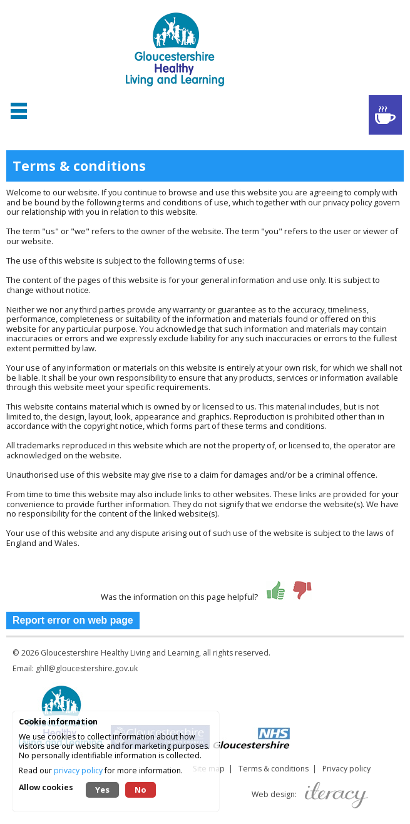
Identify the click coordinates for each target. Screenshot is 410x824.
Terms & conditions (273, 768)
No (140, 789)
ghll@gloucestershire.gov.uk (87, 668)
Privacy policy (346, 768)
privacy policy (78, 770)
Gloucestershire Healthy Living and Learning (120, 652)
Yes (102, 789)
